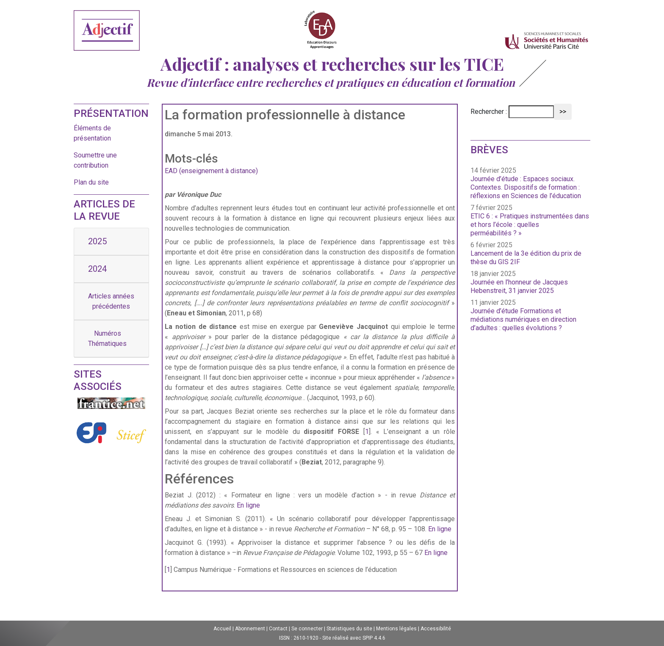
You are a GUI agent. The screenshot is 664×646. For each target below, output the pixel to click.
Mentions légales (396, 629)
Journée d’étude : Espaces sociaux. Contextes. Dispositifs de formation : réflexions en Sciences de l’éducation (525, 187)
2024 (97, 269)
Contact (278, 629)
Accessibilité (436, 629)
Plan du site (91, 182)
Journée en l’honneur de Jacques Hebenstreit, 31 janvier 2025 (519, 286)
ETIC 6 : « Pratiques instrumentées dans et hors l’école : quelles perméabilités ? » (529, 224)
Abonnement (250, 629)
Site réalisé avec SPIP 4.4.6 (353, 638)
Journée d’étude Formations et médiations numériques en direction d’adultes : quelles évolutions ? (523, 319)
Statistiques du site (349, 629)
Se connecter (307, 629)
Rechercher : (488, 112)
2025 (97, 241)
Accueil (222, 629)
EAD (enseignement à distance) (211, 171)
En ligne (248, 505)
